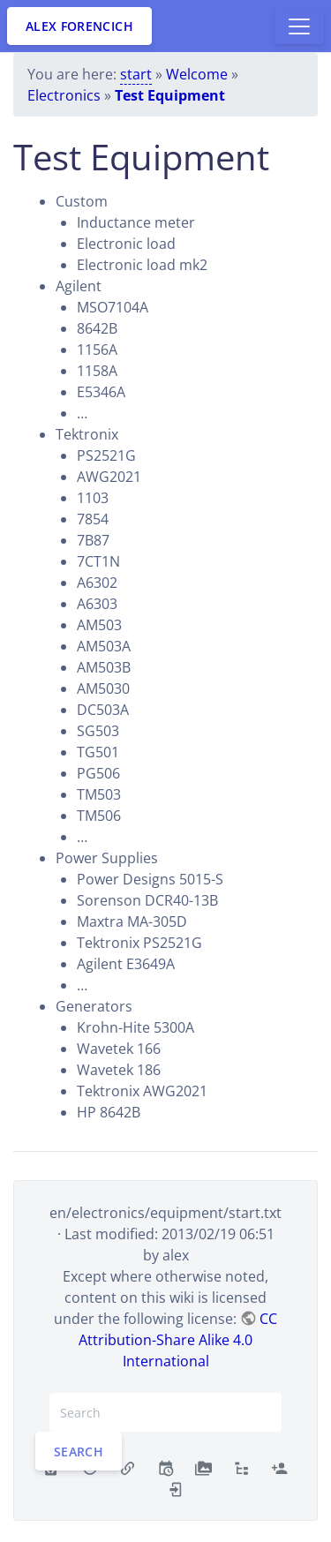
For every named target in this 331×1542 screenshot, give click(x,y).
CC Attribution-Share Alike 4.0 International (178, 1340)
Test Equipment (170, 95)
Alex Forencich (79, 26)
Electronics (64, 95)
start (136, 74)
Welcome (197, 74)
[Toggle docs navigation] (299, 26)
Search (78, 1451)
